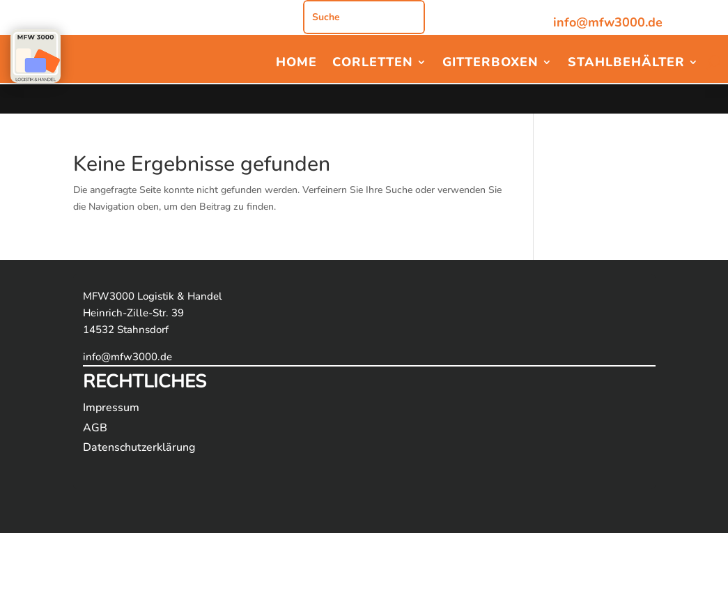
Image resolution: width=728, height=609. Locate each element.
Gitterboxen (490, 63)
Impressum (111, 407)
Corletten (372, 63)
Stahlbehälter (626, 63)
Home (296, 63)
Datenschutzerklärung (139, 447)
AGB (95, 427)
